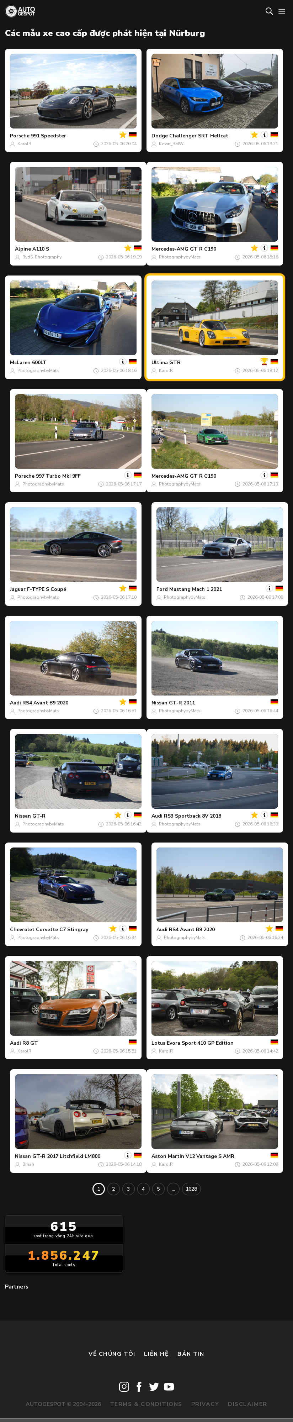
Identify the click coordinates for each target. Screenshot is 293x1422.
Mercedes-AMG (169, 249)
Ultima (159, 362)
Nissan (159, 702)
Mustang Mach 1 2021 (195, 589)
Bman (28, 1164)
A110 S (40, 249)
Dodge (159, 135)
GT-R (39, 816)
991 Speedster (48, 135)
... (173, 1189)
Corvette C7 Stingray (62, 929)
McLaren (20, 362)
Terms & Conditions (146, 1404)
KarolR (24, 144)
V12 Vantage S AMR (210, 1156)
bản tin (190, 1354)
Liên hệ (156, 1354)
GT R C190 (203, 249)
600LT (39, 362)
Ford (162, 589)
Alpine (23, 249)
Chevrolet (22, 929)
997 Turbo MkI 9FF (58, 476)
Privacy (205, 1404)
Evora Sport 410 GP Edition (200, 1043)
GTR (175, 362)
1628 (191, 1189)
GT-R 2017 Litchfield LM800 (66, 1156)
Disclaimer (247, 1404)
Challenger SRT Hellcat (198, 135)
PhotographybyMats (180, 257)
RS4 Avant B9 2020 (45, 702)
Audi (15, 702)
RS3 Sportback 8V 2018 (192, 816)
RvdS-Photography (42, 257)
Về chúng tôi (112, 1354)
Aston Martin (167, 1156)
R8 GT (30, 1043)
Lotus (158, 1043)
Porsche (20, 135)
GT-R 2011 (182, 702)
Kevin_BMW (171, 144)
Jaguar (18, 589)
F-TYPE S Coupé (46, 589)
